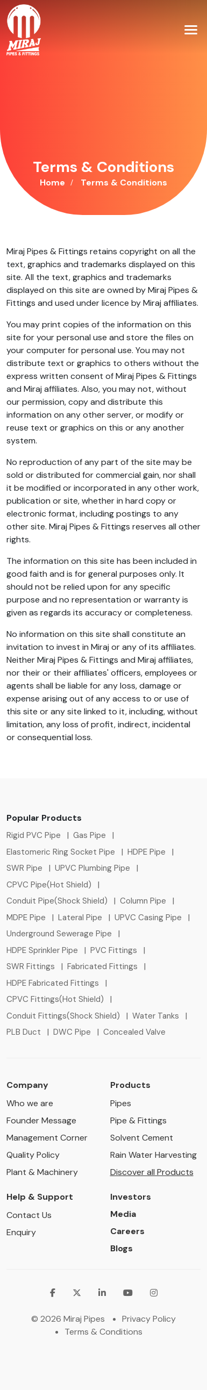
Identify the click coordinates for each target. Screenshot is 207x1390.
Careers (127, 1231)
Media (123, 1214)
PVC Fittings (113, 950)
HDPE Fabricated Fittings (52, 983)
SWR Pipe (24, 868)
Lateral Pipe (80, 917)
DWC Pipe (72, 1032)
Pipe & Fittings (138, 1120)
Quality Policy (33, 1154)
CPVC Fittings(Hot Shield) (55, 999)
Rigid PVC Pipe (33, 835)
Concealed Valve (134, 1032)
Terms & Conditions (103, 1331)
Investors (130, 1196)
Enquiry (21, 1232)
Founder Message (41, 1120)
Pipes (120, 1103)
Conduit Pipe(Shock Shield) (57, 900)
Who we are (29, 1103)
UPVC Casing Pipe (148, 917)
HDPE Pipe (146, 852)
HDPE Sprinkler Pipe (42, 950)
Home (52, 182)
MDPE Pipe (26, 917)
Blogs (121, 1248)
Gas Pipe (89, 835)
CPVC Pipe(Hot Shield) (48, 884)
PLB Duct (23, 1032)
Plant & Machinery (42, 1172)
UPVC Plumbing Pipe (92, 868)
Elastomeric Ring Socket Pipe (60, 852)
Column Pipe (143, 900)
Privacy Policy (149, 1318)
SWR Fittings (30, 966)
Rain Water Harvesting (153, 1154)
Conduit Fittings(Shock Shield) (63, 1016)
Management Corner (47, 1137)
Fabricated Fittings (102, 966)
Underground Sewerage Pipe (59, 933)
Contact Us (29, 1215)
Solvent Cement (141, 1137)
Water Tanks (155, 1016)
